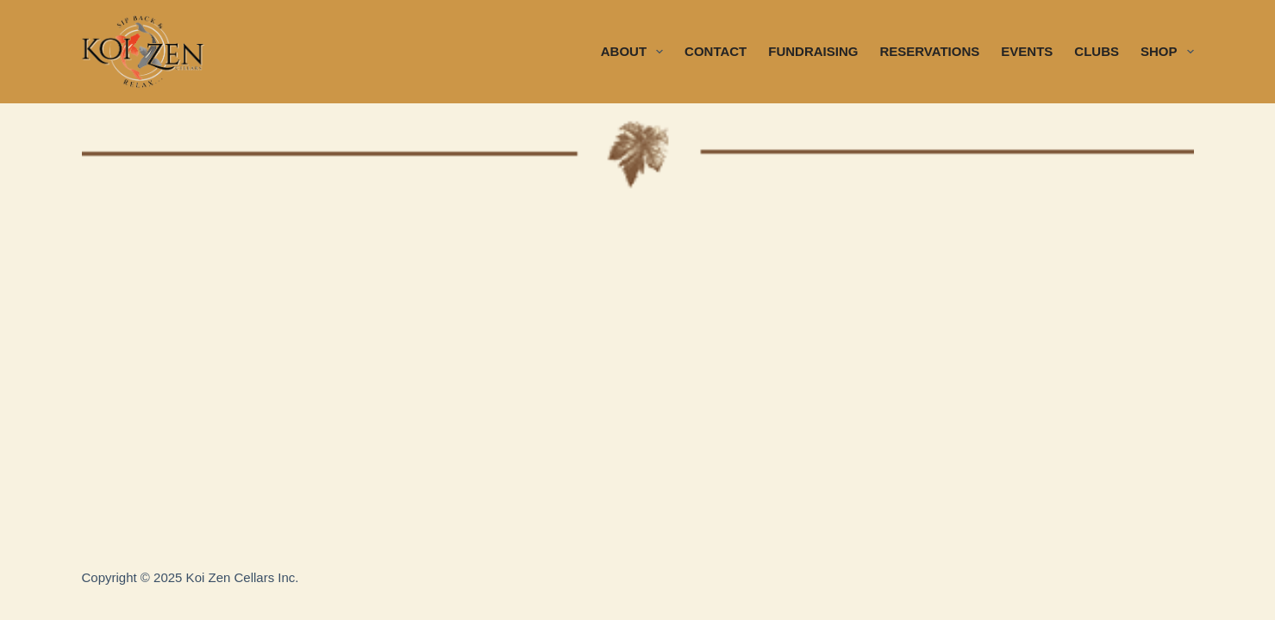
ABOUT (635, 51)
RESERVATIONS (929, 51)
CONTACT (715, 51)
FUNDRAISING (813, 51)
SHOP (1167, 51)
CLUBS (1096, 51)
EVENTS (1027, 51)
